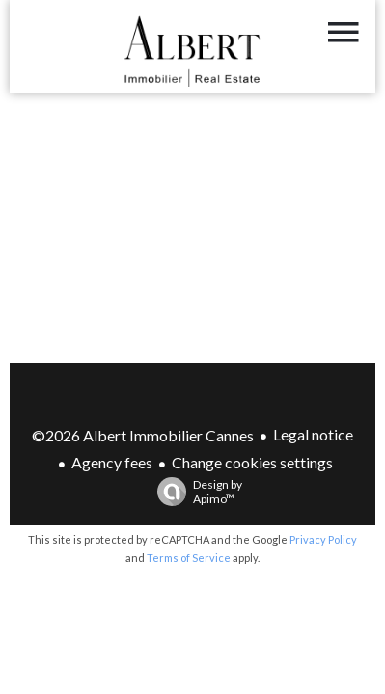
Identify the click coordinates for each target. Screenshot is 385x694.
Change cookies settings (252, 462)
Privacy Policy (323, 539)
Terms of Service (189, 557)
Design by (195, 491)
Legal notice (313, 434)
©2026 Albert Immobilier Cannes (143, 435)
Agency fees (111, 462)
